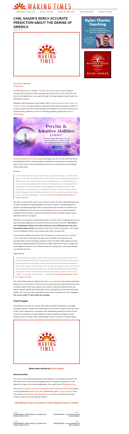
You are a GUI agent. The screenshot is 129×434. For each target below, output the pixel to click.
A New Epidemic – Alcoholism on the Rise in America (65, 414)
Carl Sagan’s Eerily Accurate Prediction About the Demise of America (45, 389)
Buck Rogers (17, 83)
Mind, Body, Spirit (87, 12)
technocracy (57, 210)
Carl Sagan (42, 91)
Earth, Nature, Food (66, 12)
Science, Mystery (105, 12)
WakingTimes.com (69, 384)
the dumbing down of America (28, 159)
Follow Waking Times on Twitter (62, 403)
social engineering (55, 281)
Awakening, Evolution (26, 12)
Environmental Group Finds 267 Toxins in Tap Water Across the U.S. (32, 414)
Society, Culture (46, 12)
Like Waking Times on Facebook (30, 403)
